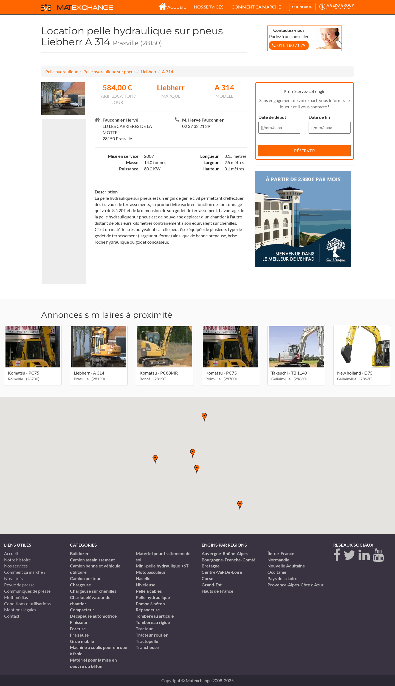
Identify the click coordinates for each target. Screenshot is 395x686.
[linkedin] (364, 555)
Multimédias (16, 597)
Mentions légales (20, 609)
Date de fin (319, 117)
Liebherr (149, 71)
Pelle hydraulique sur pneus (109, 71)
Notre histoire (17, 559)
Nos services (208, 6)
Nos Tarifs (13, 578)
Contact (11, 615)
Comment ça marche (256, 6)
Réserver (304, 150)
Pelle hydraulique (61, 71)
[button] (197, 469)
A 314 (167, 71)
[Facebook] (337, 555)
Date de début (272, 117)
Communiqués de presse (27, 591)
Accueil (172, 7)
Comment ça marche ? (24, 572)
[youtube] (378, 555)
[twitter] (349, 555)
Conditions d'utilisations (27, 603)
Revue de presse (19, 584)
